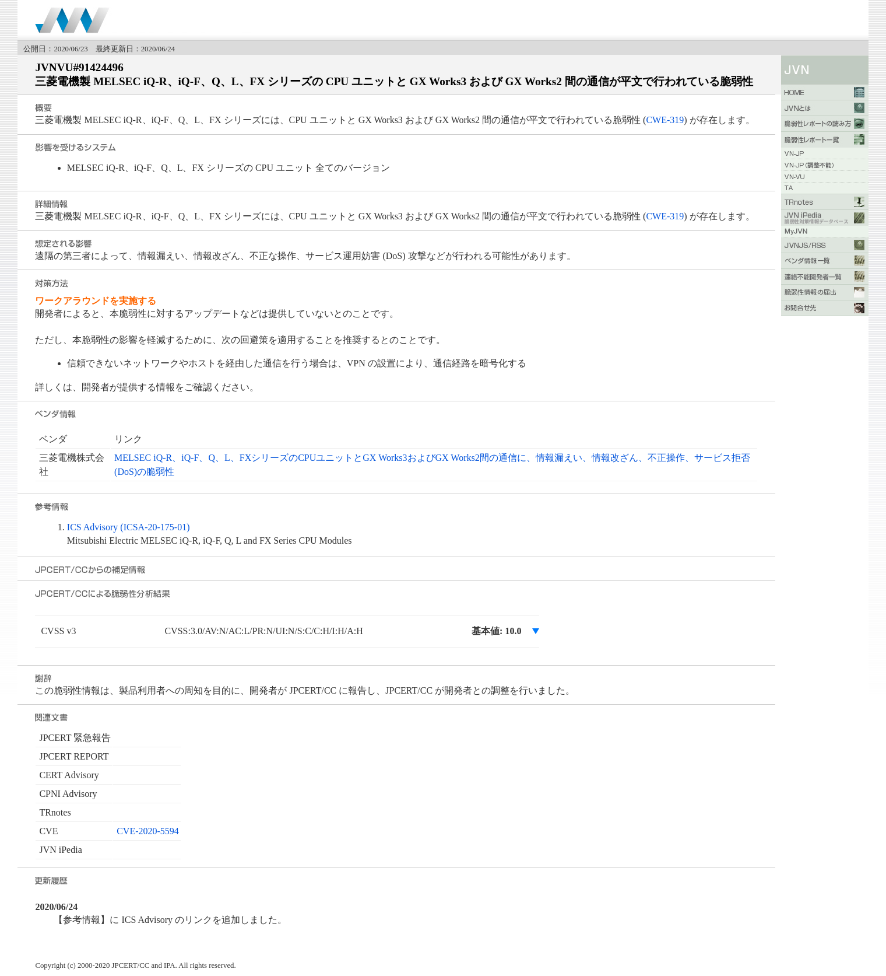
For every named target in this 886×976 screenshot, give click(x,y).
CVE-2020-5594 (148, 831)
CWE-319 (665, 120)
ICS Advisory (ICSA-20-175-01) (128, 527)
